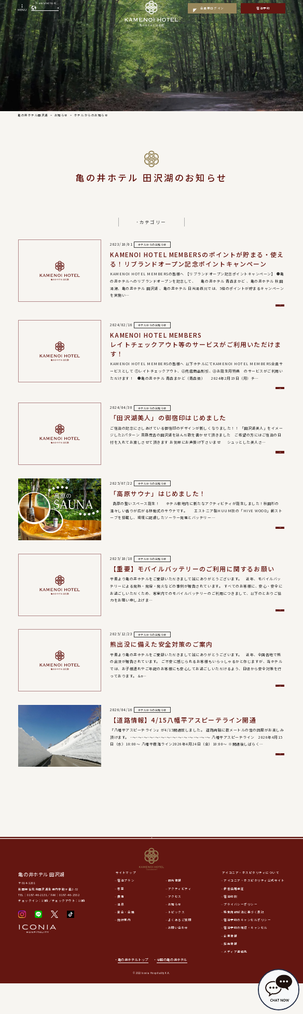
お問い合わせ (178, 958)
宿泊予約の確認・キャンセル (246, 958)
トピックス (176, 943)
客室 (120, 919)
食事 (120, 927)
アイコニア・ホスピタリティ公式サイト (254, 911)
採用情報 (230, 974)
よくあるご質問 (180, 951)
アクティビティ (180, 919)
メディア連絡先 (235, 982)
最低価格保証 (234, 919)
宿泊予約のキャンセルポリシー (247, 951)
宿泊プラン (125, 911)
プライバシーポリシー (240, 935)
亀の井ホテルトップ (133, 990)
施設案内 (124, 951)
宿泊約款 (230, 927)
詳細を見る (240, 307)
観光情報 (175, 911)
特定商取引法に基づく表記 (244, 943)
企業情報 (230, 967)
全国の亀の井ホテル (174, 990)
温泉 (120, 935)
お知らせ (175, 935)
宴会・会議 (125, 943)
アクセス (175, 927)
